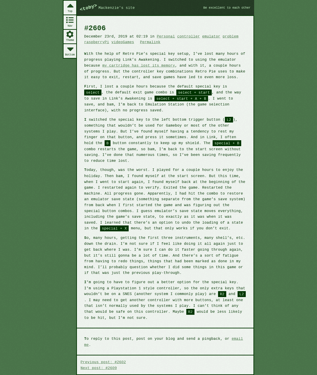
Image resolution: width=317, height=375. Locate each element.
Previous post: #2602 (102, 350)
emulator (206, 36)
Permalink (147, 42)
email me (234, 332)
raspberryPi (96, 42)
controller (184, 36)
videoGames (121, 42)
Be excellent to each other (225, 7)
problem (224, 36)
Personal (162, 36)
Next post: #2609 (98, 355)
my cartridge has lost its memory (136, 65)
